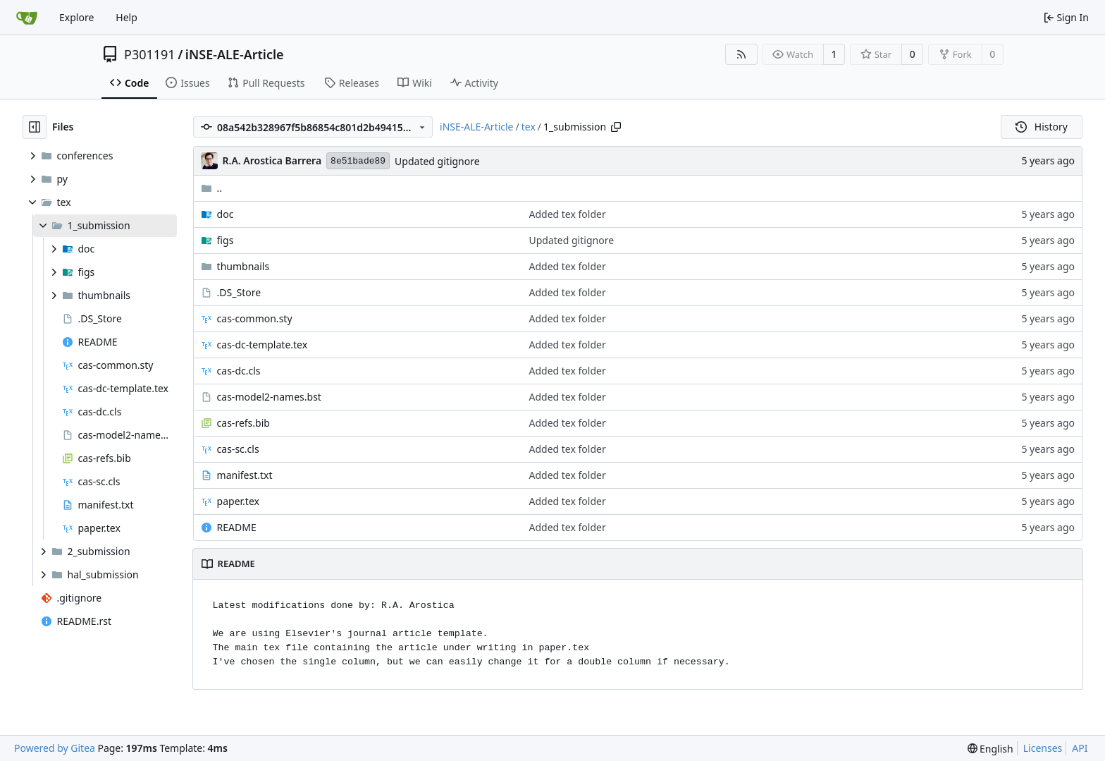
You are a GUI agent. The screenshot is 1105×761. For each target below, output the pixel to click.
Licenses (1043, 748)
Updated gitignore (437, 161)
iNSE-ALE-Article (234, 54)
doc (225, 214)
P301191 (149, 54)
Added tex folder (567, 214)
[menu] (990, 748)
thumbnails (243, 266)
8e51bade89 (358, 161)
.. (212, 188)
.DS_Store (239, 292)
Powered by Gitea (54, 748)
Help (126, 17)
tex (528, 126)
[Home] (27, 17)
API (1079, 748)
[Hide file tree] (35, 127)
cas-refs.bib (243, 423)
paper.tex (238, 501)
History (1042, 126)
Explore (76, 17)
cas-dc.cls (239, 370)
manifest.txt (245, 475)
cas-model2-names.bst (269, 396)
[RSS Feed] (741, 54)
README (237, 527)
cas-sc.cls (238, 449)
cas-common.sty (254, 318)
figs (225, 240)
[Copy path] (616, 127)
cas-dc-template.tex (262, 344)
